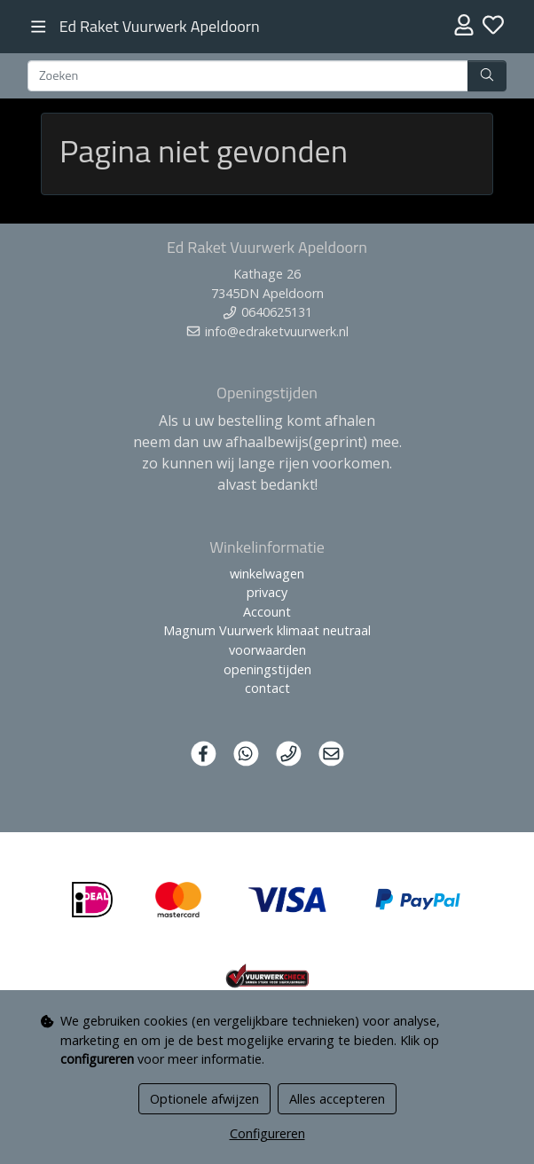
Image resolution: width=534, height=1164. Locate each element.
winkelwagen (267, 573)
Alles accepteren (337, 1098)
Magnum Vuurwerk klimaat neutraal (267, 630)
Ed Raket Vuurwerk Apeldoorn (159, 26)
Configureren (267, 1133)
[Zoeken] (247, 76)
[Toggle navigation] (38, 27)
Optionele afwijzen (204, 1098)
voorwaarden (267, 649)
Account (267, 611)
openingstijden (267, 669)
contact (267, 688)
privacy (267, 592)
